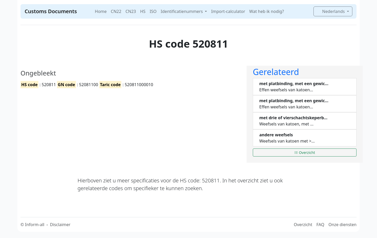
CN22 (116, 11)
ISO (153, 11)
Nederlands (331, 11)
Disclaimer (60, 224)
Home (101, 11)
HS (142, 11)
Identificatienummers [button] (182, 11)
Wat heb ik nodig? (266, 11)
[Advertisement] (130, 128)
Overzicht (304, 152)
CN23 (130, 11)
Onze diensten (343, 224)
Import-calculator (228, 11)
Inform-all (34, 224)
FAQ (320, 224)
